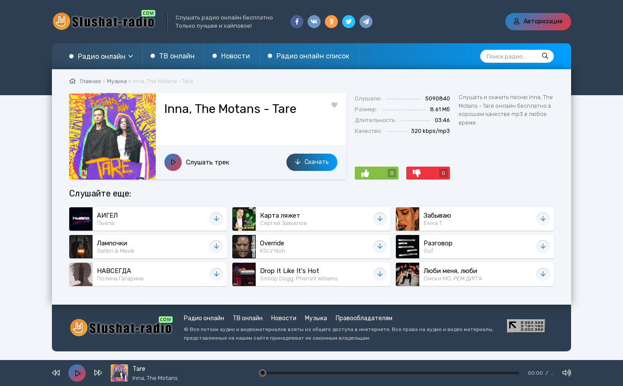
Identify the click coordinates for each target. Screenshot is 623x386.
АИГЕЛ (107, 215)
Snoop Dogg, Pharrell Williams (299, 278)
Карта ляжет (280, 215)
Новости (235, 56)
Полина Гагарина (120, 278)
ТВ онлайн (177, 56)
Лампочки (112, 243)
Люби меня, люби (450, 271)
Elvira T (433, 223)
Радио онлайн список (312, 56)
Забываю (437, 215)
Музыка (316, 318)
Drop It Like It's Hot (289, 271)
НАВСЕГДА (114, 271)
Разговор (438, 243)
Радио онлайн (101, 56)
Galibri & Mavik (115, 251)
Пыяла (105, 223)
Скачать (312, 162)
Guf (428, 251)
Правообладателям (364, 318)
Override (272, 243)
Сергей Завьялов (283, 223)
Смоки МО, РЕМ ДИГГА (453, 278)
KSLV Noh (272, 251)
